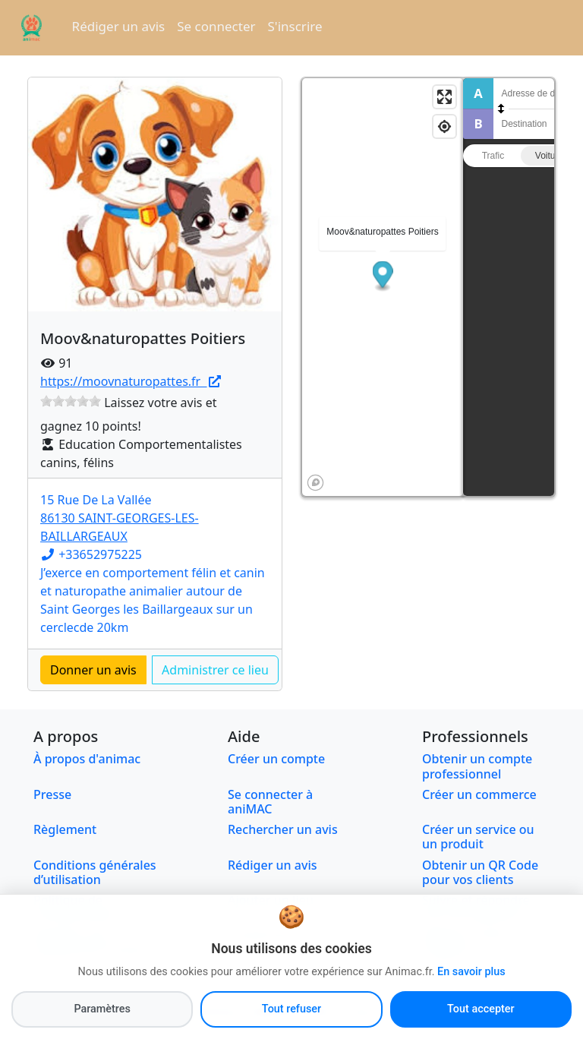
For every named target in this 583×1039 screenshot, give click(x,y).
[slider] (70, 401)
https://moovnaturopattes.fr (131, 381)
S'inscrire (295, 26)
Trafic (493, 155)
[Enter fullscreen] (444, 97)
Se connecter (216, 26)
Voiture (549, 155)
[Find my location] (444, 126)
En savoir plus (471, 1005)
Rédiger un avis (118, 26)
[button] (383, 276)
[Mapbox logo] (315, 482)
